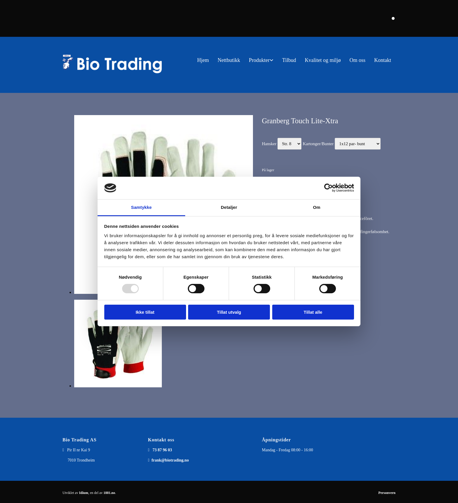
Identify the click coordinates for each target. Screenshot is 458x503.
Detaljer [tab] (229, 207)
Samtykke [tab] (141, 207)
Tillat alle (313, 312)
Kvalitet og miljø (323, 60)
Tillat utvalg (229, 312)
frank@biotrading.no (170, 460)
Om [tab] (316, 207)
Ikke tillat (145, 312)
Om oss (357, 60)
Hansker (269, 143)
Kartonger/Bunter (318, 143)
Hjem (203, 60)
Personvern (386, 493)
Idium (83, 493)
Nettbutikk (229, 60)
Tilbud (289, 60)
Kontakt (382, 60)
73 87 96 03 (162, 450)
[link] (261, 60)
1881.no (109, 493)
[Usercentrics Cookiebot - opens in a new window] (328, 187)
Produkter (259, 60)
